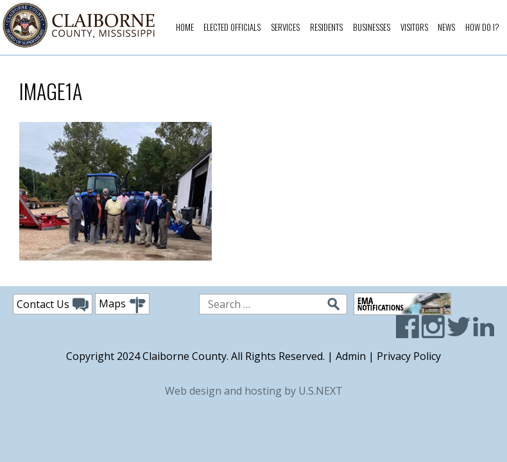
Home (185, 27)
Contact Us (53, 304)
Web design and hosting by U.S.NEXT (254, 391)
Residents (326, 27)
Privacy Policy (409, 356)
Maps (122, 305)
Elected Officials (232, 27)
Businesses (371, 27)
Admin (351, 356)
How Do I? (482, 27)
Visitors (414, 27)
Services (285, 27)
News (446, 27)
